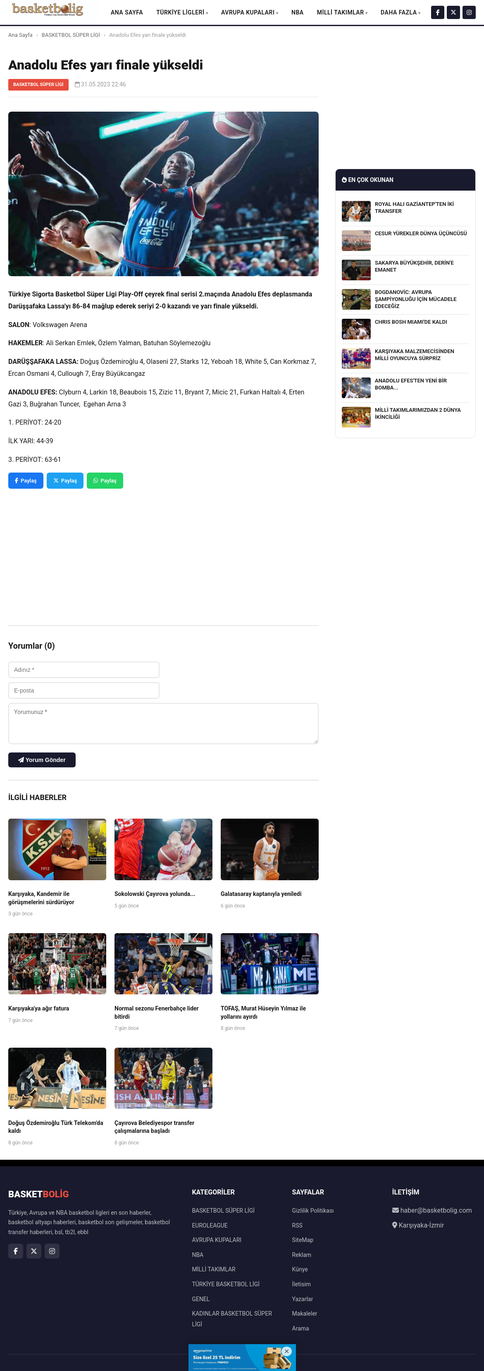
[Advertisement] (163, 551)
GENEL (201, 1299)
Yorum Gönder (42, 760)
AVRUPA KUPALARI (247, 12)
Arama (300, 1328)
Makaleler (304, 1313)
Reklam (301, 1255)
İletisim (301, 1284)
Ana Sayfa (127, 12)
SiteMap (302, 1240)
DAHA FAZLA (399, 12)
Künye (300, 1269)
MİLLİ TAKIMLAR (340, 12)
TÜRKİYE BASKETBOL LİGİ (226, 1284)
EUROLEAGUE (209, 1225)
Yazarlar (302, 1299)
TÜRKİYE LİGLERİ (180, 12)
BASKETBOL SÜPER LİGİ (71, 35)
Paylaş (26, 481)
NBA (297, 12)
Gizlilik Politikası (313, 1210)
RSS (297, 1225)
